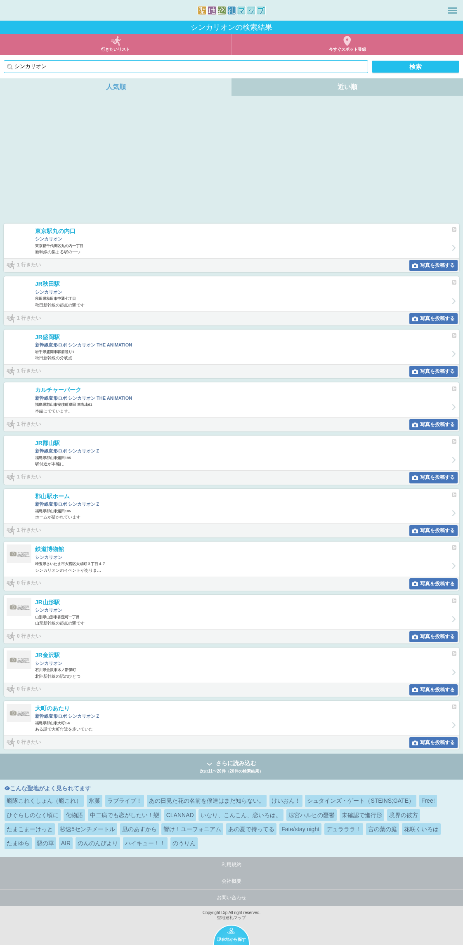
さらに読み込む (231, 767)
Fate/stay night (300, 829)
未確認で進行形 (362, 815)
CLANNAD (180, 815)
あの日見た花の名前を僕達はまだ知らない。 (207, 800)
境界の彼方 (403, 815)
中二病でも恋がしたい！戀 (124, 815)
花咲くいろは (421, 829)
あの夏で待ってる (251, 829)
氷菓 (94, 800)
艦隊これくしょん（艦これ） (44, 800)
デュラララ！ (343, 829)
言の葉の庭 (382, 829)
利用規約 (231, 864)
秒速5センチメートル (87, 829)
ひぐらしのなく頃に (33, 815)
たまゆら (18, 843)
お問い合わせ (231, 897)
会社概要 (231, 881)
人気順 (116, 86)
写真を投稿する (437, 265)
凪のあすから (139, 829)
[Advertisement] (231, 161)
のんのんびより (98, 843)
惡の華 (45, 843)
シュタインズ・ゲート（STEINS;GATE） (360, 800)
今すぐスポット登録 (347, 49)
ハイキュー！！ (145, 843)
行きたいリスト (115, 49)
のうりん (184, 843)
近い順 (347, 86)
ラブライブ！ (124, 800)
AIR (66, 843)
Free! (428, 800)
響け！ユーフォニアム (192, 829)
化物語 (74, 815)
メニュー (452, 10)
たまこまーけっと (30, 829)
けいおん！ (286, 800)
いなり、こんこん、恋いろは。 (241, 815)
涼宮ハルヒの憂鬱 (311, 815)
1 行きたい (29, 265)
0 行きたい (29, 583)
